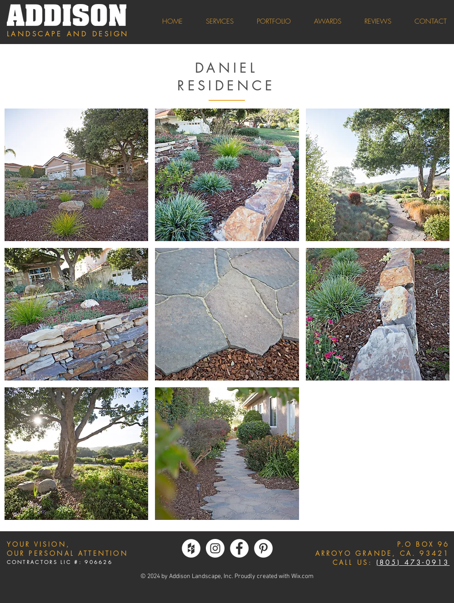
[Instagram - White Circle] (215, 548)
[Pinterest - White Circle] (263, 548)
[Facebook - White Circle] (239, 548)
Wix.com (302, 576)
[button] (77, 175)
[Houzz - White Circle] (191, 548)
